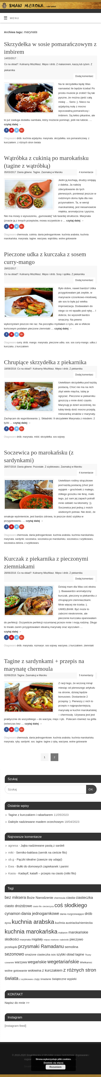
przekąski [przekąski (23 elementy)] (11, 947)
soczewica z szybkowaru (80, 539)
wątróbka (53, 238)
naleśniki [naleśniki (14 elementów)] (64, 940)
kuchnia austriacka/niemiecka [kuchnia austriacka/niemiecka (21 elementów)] (74, 923)
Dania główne (24, 172)
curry (19, 342)
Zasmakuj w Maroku (52, 172)
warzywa (42, 238)
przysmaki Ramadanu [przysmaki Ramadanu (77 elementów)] (41, 947)
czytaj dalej (12, 124)
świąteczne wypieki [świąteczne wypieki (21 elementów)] (64, 979)
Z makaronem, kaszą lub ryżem (72, 64)
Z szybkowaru (52, 467)
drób (19, 138)
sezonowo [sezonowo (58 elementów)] (14, 954)
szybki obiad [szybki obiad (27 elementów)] (65, 955)
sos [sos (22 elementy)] (53, 955)
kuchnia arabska (70, 234)
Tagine (36, 172)
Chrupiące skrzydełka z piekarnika (45, 362)
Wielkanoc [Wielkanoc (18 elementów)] (86, 963)
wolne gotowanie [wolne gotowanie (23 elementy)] (16, 971)
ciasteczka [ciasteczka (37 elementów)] (84, 898)
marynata (48, 138)
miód (36, 437)
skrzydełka (59, 138)
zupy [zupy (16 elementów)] (37, 979)
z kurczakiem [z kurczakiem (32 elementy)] (52, 971)
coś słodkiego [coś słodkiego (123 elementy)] (71, 906)
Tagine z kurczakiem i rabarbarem (30, 815)
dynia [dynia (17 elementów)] (8, 923)
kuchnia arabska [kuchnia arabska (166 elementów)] (33, 922)
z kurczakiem (22, 347)
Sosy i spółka (63, 274)
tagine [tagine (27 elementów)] (79, 955)
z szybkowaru (31, 543)
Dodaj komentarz (84, 76)
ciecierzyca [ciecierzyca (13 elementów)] (48, 907)
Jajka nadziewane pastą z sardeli (42, 846)
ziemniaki (89, 646)
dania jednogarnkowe (49, 234)
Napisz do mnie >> (17, 1003)
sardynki (19, 539)
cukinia (33, 234)
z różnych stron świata (29, 142)
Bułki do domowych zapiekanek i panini (42, 867)
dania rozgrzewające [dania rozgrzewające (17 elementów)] (72, 914)
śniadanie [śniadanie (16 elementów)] (45, 979)
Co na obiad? (11, 64)
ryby (17, 742)
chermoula (22, 234)
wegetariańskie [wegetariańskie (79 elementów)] (63, 962)
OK (89, 789)
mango (33, 342)
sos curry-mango (79, 342)
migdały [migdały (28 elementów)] (37, 940)
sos (67, 342)
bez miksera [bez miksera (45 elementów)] (15, 898)
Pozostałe (38, 467)
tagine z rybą (51, 742)
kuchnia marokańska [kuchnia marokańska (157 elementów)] (31, 932)
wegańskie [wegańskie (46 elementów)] (37, 962)
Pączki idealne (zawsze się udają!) (39, 860)
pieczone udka (56, 342)
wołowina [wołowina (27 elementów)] (34, 971)
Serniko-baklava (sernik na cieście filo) (41, 853)
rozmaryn (39, 646)
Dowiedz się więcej (53, 1063)
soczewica (30, 539)
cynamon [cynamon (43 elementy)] (12, 914)
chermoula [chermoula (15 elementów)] (59, 898)
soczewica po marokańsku (51, 539)
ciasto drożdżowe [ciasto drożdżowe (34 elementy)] (18, 907)
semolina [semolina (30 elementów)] (71, 947)
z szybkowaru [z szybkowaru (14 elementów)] (26, 979)
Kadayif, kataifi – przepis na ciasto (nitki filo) (47, 874)
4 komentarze (86, 172)
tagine (32, 238)
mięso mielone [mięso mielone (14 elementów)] (51, 940)
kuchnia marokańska (82, 535)
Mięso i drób (48, 64)
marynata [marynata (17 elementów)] (25, 940)
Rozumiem (55, 1067)
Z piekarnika (78, 274)
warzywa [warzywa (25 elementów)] (21, 962)
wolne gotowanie (67, 238)
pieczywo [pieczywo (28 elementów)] (76, 940)
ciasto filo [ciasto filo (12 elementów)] (37, 907)
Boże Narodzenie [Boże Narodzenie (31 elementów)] (40, 898)
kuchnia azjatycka (32, 138)
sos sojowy (59, 437)
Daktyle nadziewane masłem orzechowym (36, 822)
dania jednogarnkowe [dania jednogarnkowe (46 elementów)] (40, 914)
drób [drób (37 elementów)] (88, 914)
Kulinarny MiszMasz (30, 64)
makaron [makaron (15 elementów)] (63, 933)
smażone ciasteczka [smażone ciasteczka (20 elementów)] (37, 955)
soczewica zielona (13, 543)
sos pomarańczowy (77, 138)
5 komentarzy (86, 676)
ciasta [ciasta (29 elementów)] (70, 898)
